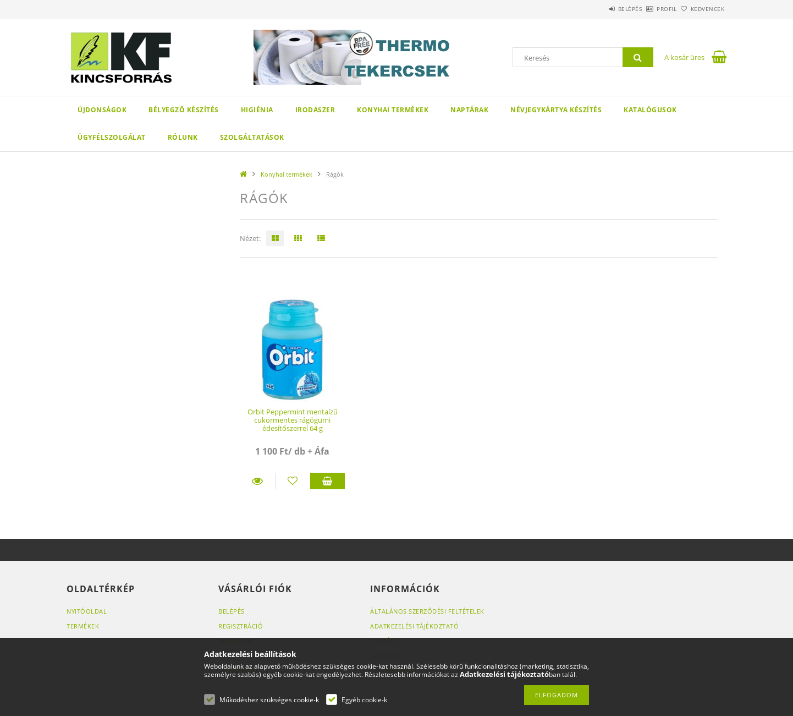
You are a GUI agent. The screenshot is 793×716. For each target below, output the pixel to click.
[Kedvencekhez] (293, 481)
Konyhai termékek (392, 109)
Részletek (257, 481)
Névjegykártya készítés (556, 109)
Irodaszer (315, 109)
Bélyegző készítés (183, 109)
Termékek (83, 626)
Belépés (599, 9)
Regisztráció (240, 626)
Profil (648, 9)
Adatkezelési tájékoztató (414, 626)
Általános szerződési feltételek (427, 611)
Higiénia (257, 109)
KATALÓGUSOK (650, 109)
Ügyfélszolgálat (112, 137)
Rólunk (183, 137)
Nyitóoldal (87, 611)
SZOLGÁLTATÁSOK (252, 137)
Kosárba (327, 481)
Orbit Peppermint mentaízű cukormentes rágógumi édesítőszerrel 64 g (292, 420)
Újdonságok (102, 109)
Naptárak (469, 109)
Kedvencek (702, 9)
